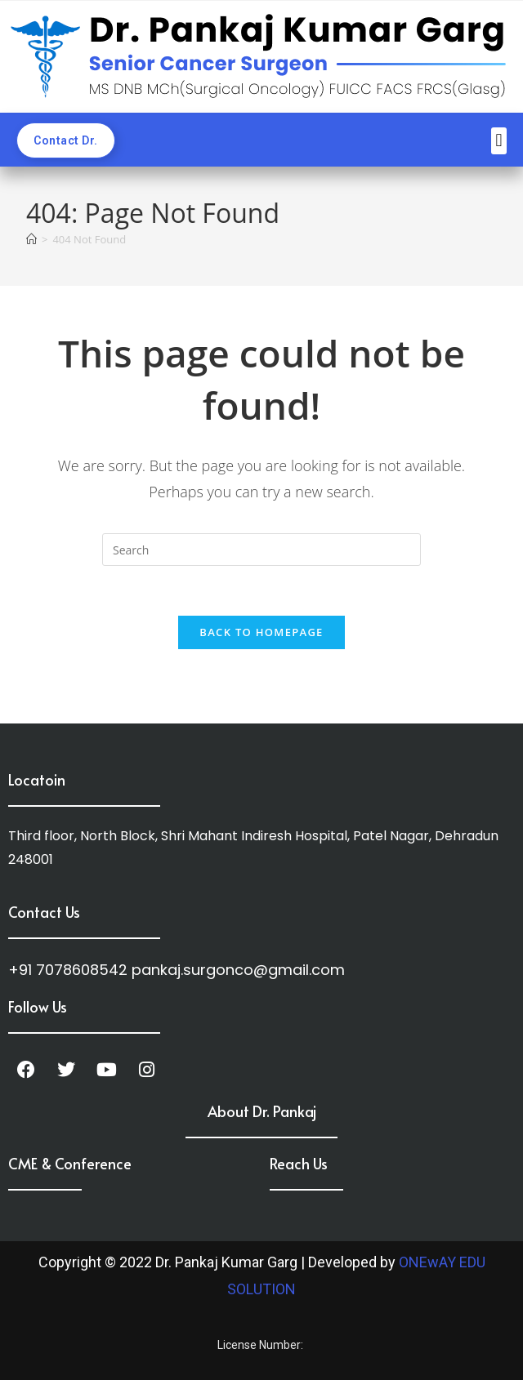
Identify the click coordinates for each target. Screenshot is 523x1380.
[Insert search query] (261, 549)
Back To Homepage (261, 632)
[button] (499, 140)
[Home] (31, 239)
